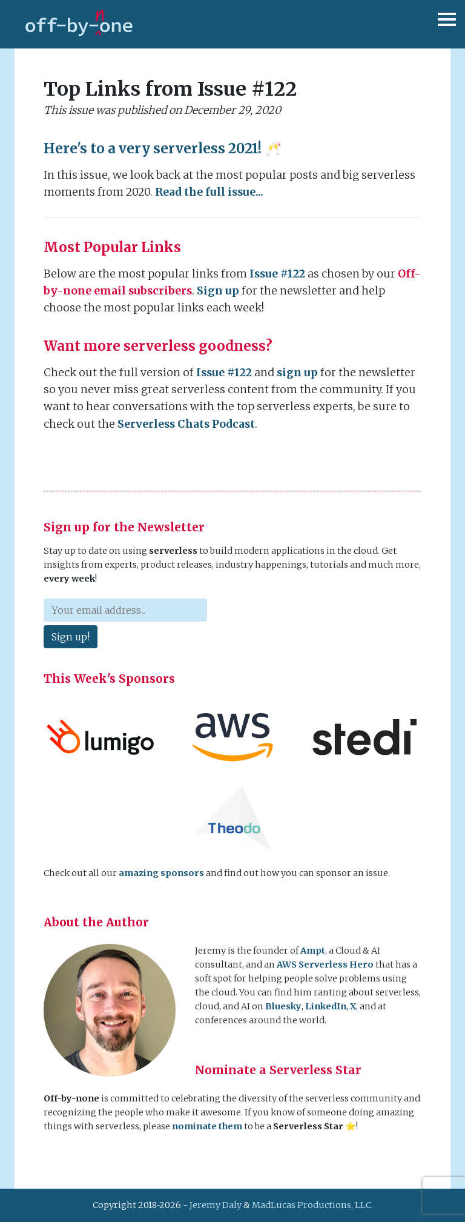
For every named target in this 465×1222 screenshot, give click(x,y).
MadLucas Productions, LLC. (312, 1205)
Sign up (218, 290)
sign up (297, 372)
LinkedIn (325, 1006)
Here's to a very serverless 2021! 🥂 (163, 148)
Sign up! (70, 637)
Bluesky (283, 1006)
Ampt (312, 950)
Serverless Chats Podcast (186, 424)
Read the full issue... (209, 192)
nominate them (207, 1126)
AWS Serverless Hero (325, 964)
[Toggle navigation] (444, 24)
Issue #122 (277, 274)
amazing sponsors (161, 873)
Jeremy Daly (216, 1205)
